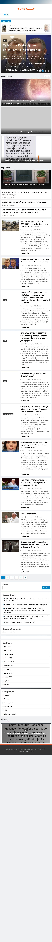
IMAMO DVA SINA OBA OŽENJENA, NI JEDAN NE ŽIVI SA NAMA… (25, 202)
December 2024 (9, 662)
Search (5, 584)
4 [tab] (49, 71)
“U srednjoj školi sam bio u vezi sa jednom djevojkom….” (26, 733)
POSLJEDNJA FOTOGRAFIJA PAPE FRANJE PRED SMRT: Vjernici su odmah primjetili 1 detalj (33, 482)
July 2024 (7, 681)
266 (21, 578)
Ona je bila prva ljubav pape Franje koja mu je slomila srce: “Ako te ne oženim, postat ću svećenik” (34, 409)
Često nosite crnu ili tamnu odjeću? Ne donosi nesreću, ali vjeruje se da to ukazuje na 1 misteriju (34, 544)
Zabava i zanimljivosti (10, 714)
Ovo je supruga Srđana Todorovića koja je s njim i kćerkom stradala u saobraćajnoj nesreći (33, 444)
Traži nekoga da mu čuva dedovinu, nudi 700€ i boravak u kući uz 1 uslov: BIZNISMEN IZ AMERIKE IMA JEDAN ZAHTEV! (26, 101)
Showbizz (7, 699)
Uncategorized (8, 706)
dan (5, 198)
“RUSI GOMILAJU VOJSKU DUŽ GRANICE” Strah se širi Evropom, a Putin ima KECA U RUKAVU (34, 224)
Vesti (5, 40)
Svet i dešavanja (8, 181)
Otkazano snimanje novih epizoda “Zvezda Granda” (33, 374)
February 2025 (8, 654)
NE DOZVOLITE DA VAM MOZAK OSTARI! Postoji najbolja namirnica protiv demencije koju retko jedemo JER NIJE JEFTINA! (34, 337)
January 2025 (8, 658)
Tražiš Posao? (26, 9)
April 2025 (7, 647)
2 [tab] (43, 71)
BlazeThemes (29, 751)
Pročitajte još (24, 253)
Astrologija (7, 695)
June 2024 (7, 685)
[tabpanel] (26, 54)
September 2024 (9, 673)
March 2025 (7, 650)
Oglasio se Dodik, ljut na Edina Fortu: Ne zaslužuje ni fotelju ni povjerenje (34, 260)
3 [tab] (46, 71)
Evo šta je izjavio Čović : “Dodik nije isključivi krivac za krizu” (25, 160)
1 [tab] (40, 71)
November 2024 (9, 666)
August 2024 (8, 677)
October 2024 (8, 669)
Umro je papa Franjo (28, 513)
